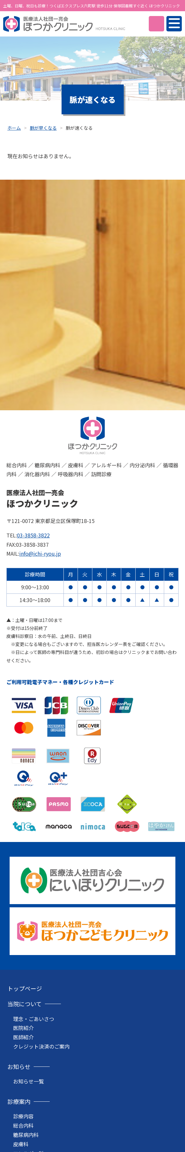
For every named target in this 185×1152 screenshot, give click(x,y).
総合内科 (23, 1125)
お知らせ (18, 1066)
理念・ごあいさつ (33, 1019)
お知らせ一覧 (28, 1081)
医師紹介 (23, 1037)
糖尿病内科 (26, 1135)
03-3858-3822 (33, 535)
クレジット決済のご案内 (41, 1046)
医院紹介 (23, 1028)
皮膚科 (21, 1144)
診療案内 (18, 1101)
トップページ (24, 988)
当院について (24, 1004)
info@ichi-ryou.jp (40, 553)
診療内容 (23, 1116)
